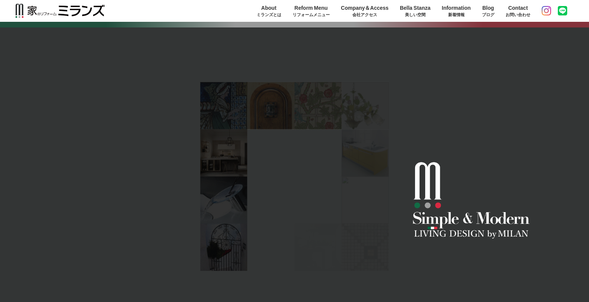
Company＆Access (365, 11)
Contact (518, 11)
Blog (488, 11)
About (269, 11)
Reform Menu (311, 11)
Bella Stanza (415, 11)
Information (456, 11)
